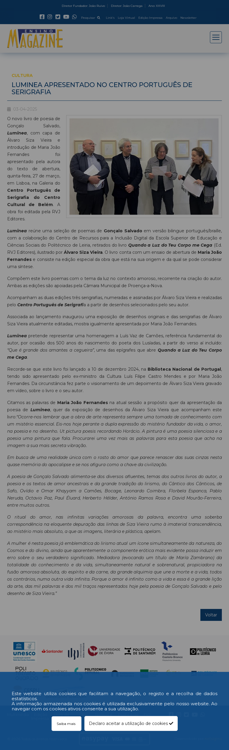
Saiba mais (66, 723)
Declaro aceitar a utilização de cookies (131, 723)
